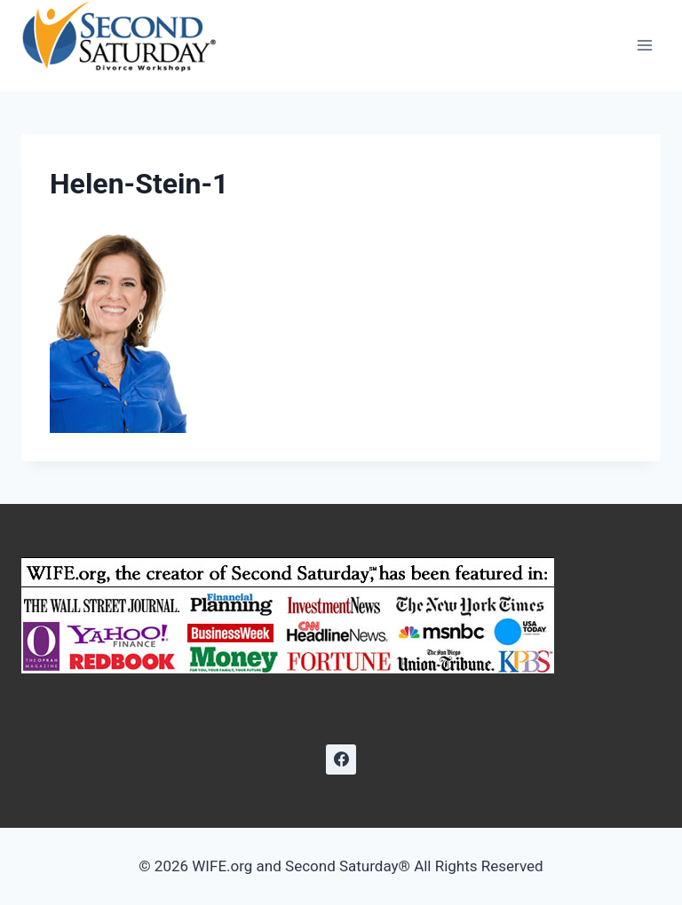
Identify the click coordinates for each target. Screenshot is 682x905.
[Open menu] (644, 45)
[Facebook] (341, 759)
